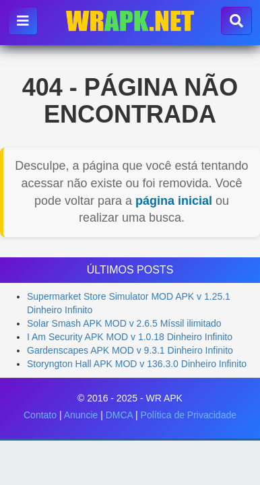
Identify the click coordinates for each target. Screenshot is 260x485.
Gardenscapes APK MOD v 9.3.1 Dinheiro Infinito (130, 350)
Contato (40, 415)
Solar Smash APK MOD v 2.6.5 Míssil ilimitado (124, 323)
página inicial (173, 200)
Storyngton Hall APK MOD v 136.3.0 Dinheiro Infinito (137, 363)
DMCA (119, 415)
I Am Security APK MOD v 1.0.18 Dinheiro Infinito (129, 336)
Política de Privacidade (188, 415)
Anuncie (81, 415)
